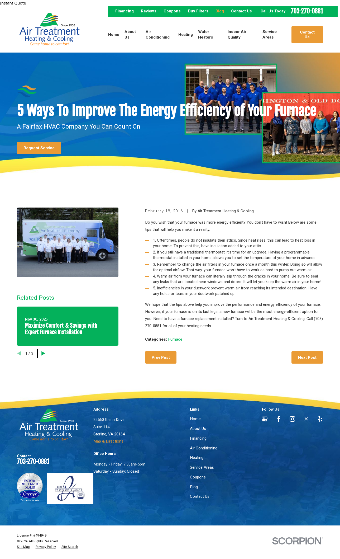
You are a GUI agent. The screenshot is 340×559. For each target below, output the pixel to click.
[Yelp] (320, 419)
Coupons (172, 11)
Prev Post (161, 357)
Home (195, 418)
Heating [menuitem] (185, 34)
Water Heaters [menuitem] (205, 34)
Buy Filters (198, 11)
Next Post (307, 357)
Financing (124, 11)
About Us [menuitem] (130, 34)
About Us (198, 428)
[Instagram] (292, 419)
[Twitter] (306, 419)
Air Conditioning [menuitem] (158, 34)
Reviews (148, 11)
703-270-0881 (307, 11)
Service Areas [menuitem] (269, 34)
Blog (220, 11)
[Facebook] (278, 419)
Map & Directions (108, 441)
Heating (196, 457)
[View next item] (43, 353)
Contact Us (241, 11)
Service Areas (202, 467)
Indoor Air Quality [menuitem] (237, 34)
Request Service (39, 147)
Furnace (175, 339)
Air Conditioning (203, 448)
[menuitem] (23, 546)
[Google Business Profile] (264, 419)
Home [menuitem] (113, 34)
